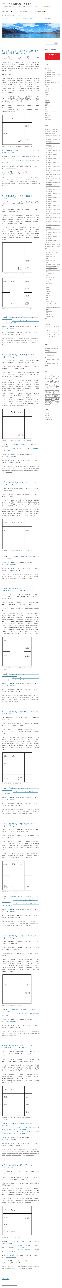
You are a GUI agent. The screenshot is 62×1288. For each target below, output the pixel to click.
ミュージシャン (11, 468)
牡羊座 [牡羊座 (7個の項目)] (56, 401)
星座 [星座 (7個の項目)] (59, 397)
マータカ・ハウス (7, 181)
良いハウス (18, 183)
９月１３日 (26, 338)
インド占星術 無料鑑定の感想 (38, 11)
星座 (11, 466)
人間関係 (47, 100)
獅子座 (12, 925)
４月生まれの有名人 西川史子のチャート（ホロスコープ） (19, 1166)
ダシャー (47, 92)
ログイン (47, 413)
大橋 (38, 811)
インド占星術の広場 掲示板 (45, 19)
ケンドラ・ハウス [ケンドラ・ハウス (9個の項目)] (49, 384)
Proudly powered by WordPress (9, 1285)
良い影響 (23, 183)
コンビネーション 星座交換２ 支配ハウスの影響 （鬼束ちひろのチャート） (20, 52)
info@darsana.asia (11, 168)
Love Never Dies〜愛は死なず (27, 466)
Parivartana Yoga (29, 178)
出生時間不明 (28, 468)
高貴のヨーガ (27, 342)
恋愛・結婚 (47, 106)
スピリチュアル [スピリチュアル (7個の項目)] (54, 388)
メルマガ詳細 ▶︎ (51, 56)
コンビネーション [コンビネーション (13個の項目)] (52, 386)
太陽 (27, 923)
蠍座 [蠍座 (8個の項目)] (53, 402)
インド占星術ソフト (49, 80)
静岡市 (16, 578)
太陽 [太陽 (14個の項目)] (47, 395)
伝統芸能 (33, 1031)
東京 (9, 925)
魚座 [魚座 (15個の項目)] (49, 404)
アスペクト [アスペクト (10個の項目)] (48, 375)
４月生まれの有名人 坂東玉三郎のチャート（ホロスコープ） (20, 936)
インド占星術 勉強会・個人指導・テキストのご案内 (14, 15)
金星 (25, 470)
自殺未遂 (13, 183)
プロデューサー (15, 811)
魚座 (20, 1268)
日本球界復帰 (17, 340)
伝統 (24, 923)
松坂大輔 (27, 340)
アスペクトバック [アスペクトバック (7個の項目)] (54, 375)
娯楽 (35, 576)
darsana (47, 350)
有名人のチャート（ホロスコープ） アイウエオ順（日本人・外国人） (18, 19)
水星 (12, 470)
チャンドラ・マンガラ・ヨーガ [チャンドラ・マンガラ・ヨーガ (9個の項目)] (52, 392)
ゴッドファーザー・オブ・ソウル (26, 697)
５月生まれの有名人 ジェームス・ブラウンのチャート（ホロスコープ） (20, 589)
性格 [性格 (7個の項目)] (49, 397)
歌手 (9, 470)
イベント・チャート (49, 70)
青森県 (22, 342)
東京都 (6, 470)
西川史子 (16, 1268)
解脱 (13, 1155)
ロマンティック (26, 811)
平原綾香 (34, 468)
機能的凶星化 (35, 181)
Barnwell (16, 695)
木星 (13, 1033)
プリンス (20, 699)
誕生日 (17, 925)
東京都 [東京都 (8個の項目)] (53, 399)
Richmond (30, 1149)
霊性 (20, 1155)
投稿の (47, 415)
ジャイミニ (47, 90)
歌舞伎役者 (17, 1033)
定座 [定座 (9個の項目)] (57, 395)
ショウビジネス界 (13, 699)
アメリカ (21, 1151)
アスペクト (33, 921)
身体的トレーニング (33, 1033)
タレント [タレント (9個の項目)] (57, 390)
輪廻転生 (16, 1155)
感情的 (25, 1266)
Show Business (31, 695)
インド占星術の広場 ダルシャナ (18, 3)
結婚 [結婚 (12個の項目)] (48, 402)
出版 (14, 1153)
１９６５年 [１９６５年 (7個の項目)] (54, 404)
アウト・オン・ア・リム (13, 1151)
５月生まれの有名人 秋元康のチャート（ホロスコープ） (20, 712)
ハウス (9, 338)
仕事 (27, 576)
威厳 (29, 923)
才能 (8, 578)
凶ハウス (14, 181)
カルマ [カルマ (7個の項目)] (56, 381)
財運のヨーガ (9, 342)
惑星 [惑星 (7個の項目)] (51, 397)
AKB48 (21, 809)
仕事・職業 (47, 102)
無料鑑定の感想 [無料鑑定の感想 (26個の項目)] (52, 399)
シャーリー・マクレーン (29, 1151)
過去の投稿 (5, 1279)
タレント (15, 1266)
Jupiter (17, 466)
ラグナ (20, 811)
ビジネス (9, 811)
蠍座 (13, 1268)
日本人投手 (10, 340)
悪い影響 (25, 181)
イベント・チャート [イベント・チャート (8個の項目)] (50, 378)
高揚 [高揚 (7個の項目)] (47, 404)
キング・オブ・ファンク (12, 697)
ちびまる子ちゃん (12, 576)
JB (26, 695)
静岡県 (19, 578)
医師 (19, 1266)
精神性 (7, 1155)
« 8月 (46, 338)
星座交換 (29, 181)
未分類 (46, 113)
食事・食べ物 (48, 119)
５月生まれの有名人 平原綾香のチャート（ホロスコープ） (19, 355)
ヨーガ (12, 338)
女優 (17, 1153)
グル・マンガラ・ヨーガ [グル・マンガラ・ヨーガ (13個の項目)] (52, 381)
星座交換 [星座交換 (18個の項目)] (48, 398)
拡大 (3, 813)
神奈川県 (7, 1268)
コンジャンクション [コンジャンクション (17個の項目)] (52, 385)
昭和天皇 (5, 925)
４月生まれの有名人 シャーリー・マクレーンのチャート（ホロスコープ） (20, 1046)
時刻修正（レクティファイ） (52, 111)
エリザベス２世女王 (9, 923)
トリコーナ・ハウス (21, 576)
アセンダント (31, 809)
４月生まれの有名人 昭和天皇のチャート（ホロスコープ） (19, 824)
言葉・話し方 (48, 115)
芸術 (27, 1033)
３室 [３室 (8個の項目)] (57, 404)
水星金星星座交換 (6, 183)
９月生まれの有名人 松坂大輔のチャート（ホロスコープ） (19, 197)
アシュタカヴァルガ (49, 68)
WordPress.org (48, 419)
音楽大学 (36, 470)
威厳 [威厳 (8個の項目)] (53, 395)
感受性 (22, 1266)
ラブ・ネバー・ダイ (20, 468)
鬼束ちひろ (28, 183)
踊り (22, 470)
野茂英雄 (14, 342)
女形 (6, 1033)
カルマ (46, 86)
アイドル (25, 809)
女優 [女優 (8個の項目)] (50, 395)
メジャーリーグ (33, 338)
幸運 (6, 578)
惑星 (9, 466)
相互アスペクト (17, 470)
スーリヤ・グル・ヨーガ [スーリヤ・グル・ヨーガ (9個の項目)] (52, 389)
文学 (21, 1153)
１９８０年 (20, 338)
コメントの (48, 417)
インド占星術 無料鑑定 (21, 11)
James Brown (22, 695)
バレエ (36, 466)
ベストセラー (10, 1153)
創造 (33, 576)
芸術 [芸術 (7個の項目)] (51, 402)
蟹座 (10, 1268)
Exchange (22, 178)
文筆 (24, 1153)
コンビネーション (12, 178)
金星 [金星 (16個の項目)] (56, 402)
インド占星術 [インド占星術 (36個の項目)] (52, 379)
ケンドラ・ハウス (9, 179)
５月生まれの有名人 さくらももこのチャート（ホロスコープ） (20, 483)
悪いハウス (19, 181)
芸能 (25, 1033)
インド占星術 (49, 254)
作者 (30, 576)
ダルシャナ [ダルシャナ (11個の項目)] (48, 391)
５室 (29, 921)
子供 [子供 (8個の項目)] (55, 395)
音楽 (27, 470)
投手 (7, 340)
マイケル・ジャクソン (27, 699)
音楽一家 (31, 470)
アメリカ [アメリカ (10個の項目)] (54, 376)
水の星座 (35, 1266)
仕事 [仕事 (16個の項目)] (53, 394)
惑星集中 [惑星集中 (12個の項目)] (55, 397)
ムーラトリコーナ (18, 923)
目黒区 (10, 813)
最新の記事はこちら (7, 11)
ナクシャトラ (48, 94)
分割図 (46, 104)
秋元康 (14, 813)
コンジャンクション (24, 574)
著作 (10, 1155)
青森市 (18, 342)
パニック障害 (25, 179)
